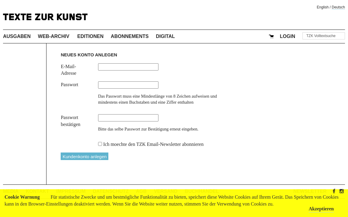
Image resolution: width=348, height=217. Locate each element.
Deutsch (338, 7)
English (323, 7)
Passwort (69, 84)
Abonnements (129, 36)
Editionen (90, 36)
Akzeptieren (321, 208)
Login (287, 36)
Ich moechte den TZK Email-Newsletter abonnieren (153, 144)
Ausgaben (17, 36)
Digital (165, 36)
